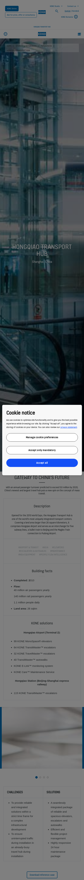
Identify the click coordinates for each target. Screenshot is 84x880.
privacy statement (68, 427)
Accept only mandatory (42, 450)
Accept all (42, 462)
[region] (42, 440)
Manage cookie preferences (42, 437)
